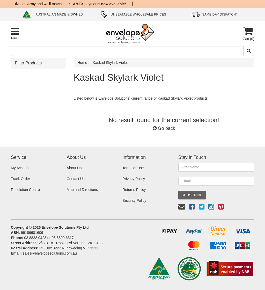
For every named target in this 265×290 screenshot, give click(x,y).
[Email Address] (216, 181)
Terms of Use (133, 168)
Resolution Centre (25, 190)
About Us (74, 168)
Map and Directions (82, 190)
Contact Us (76, 179)
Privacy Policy (133, 179)
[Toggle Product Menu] (15, 33)
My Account (20, 168)
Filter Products (28, 63)
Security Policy (134, 200)
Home (82, 63)
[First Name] (216, 167)
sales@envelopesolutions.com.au (50, 253)
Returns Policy (134, 190)
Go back (164, 128)
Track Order (20, 179)
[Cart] (248, 33)
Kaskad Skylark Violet (110, 63)
